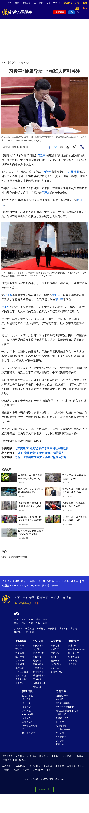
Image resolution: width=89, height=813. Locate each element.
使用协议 (55, 756)
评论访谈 (38, 641)
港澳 (31, 619)
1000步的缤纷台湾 (29, 727)
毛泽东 (46, 192)
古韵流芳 (55, 653)
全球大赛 (29, 632)
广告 (77, 3)
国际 (16, 619)
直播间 (67, 597)
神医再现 (72, 660)
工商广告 (60, 744)
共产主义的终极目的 (65, 707)
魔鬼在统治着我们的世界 (67, 710)
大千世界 (26, 718)
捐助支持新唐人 (23, 603)
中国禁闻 (19, 653)
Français (24, 585)
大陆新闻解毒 (39, 683)
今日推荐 (52, 628)
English (14, 585)
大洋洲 (41, 581)
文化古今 (55, 668)
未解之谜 (55, 645)
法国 (57, 581)
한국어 (55, 585)
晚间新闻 (19, 657)
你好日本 (26, 699)
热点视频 (29, 628)
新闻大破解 (38, 664)
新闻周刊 (19, 664)
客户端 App (20, 760)
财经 (38, 619)
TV (72, 12)
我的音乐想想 (28, 733)
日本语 (45, 585)
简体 (41, 3)
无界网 (26, 770)
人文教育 (56, 641)
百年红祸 (60, 722)
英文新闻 (68, 3)
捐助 (85, 3)
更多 (49, 770)
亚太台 (74, 581)
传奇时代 (60, 699)
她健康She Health (76, 649)
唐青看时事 (38, 672)
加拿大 (24, 581)
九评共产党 (61, 714)
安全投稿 (67, 756)
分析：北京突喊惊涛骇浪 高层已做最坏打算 (40, 457)
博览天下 (63, 628)
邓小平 (59, 299)
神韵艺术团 (21, 766)
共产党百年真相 (63, 703)
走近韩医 (72, 664)
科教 (38, 623)
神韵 (9, 3)
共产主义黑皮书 (63, 729)
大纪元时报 (35, 766)
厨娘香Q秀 (27, 722)
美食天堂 (26, 707)
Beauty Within (28, 714)
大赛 (17, 3)
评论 (23, 619)
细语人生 (37, 687)
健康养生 (73, 641)
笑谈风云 (55, 649)
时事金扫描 (38, 653)
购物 (37, 603)
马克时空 (37, 679)
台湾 (31, 623)
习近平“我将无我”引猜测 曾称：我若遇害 (39, 452)
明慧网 (6, 770)
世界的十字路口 (40, 675)
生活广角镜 (27, 695)
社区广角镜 (20, 675)
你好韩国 (26, 703)
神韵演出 (18, 632)
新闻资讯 (12, 62)
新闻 (16, 613)
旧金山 (65, 581)
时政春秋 (37, 657)
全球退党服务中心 (75, 766)
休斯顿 (50, 581)
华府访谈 (19, 668)
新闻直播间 (60, 12)
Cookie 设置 (44, 789)
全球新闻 (19, 645)
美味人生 (26, 710)
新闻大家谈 (38, 645)
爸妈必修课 (56, 664)
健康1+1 (72, 645)
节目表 (55, 597)
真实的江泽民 (62, 718)
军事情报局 (38, 668)
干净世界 (48, 766)
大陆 (21, 62)
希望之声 (59, 766)
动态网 (16, 770)
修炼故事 (60, 740)
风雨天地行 (61, 725)
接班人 (56, 295)
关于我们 (20, 756)
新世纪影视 (38, 770)
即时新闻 (41, 628)
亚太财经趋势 (21, 679)
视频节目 (43, 597)
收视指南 (31, 756)
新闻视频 (20, 641)
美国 (16, 623)
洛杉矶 (33, 581)
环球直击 (19, 649)
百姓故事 (60, 733)
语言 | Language (54, 3)
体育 (45, 623)
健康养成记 (73, 657)
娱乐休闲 (27, 691)
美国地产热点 (57, 672)
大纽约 (15, 581)
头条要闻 (18, 628)
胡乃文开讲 (73, 653)
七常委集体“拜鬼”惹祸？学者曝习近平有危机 (41, 448)
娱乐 (45, 619)
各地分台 (26, 3)
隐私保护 (43, 756)
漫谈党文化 (61, 737)
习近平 (41, 155)
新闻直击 (19, 660)
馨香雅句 (55, 657)
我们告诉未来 (62, 695)
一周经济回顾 (21, 672)
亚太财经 (19, 683)
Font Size (74, 147)
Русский (35, 585)
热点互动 (37, 649)
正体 (36, 3)
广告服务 (79, 756)
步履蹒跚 (73, 171)
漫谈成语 (55, 660)
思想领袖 (37, 660)
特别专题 (61, 691)
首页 (3, 62)
